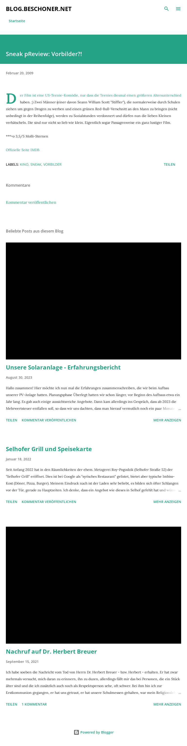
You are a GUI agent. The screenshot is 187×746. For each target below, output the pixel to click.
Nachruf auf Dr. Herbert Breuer (51, 651)
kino (24, 164)
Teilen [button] (169, 164)
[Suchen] (166, 9)
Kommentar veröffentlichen (31, 202)
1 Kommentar (34, 704)
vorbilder (52, 164)
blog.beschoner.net (39, 9)
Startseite (17, 21)
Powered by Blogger (94, 732)
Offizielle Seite (17, 150)
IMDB (34, 150)
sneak (35, 164)
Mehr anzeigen (167, 420)
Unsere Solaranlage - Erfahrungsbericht (63, 367)
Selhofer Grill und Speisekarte (49, 449)
